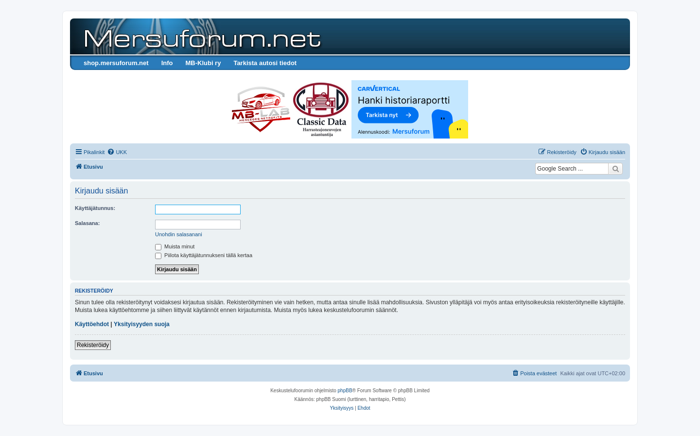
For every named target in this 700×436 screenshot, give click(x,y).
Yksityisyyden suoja (142, 324)
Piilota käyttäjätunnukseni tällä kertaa (203, 255)
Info (167, 63)
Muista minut (174, 246)
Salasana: (87, 223)
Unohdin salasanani (178, 234)
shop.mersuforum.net (116, 63)
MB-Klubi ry (203, 63)
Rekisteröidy (93, 345)
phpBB (345, 390)
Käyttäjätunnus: (95, 208)
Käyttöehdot (92, 324)
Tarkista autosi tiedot (265, 63)
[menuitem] (117, 152)
